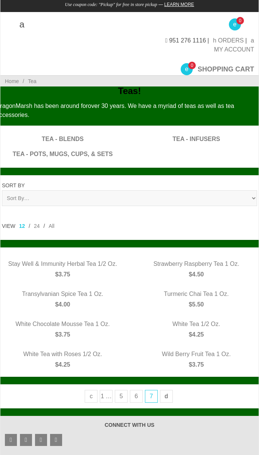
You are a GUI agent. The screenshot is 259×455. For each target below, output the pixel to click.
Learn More (179, 4)
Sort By (13, 185)
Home (12, 81)
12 (22, 226)
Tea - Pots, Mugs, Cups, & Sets (62, 154)
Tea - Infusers (196, 139)
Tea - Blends (63, 139)
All (52, 226)
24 (37, 226)
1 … (106, 396)
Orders (228, 40)
